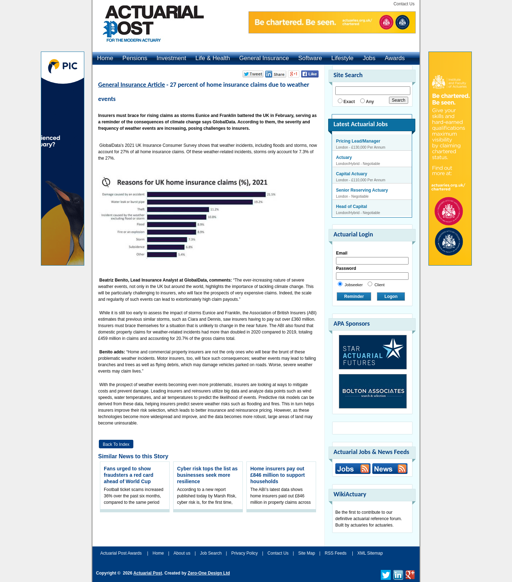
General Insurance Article (131, 85)
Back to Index (116, 444)
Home (105, 58)
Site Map (306, 553)
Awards (395, 58)
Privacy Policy (244, 553)
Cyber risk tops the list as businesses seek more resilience (207, 475)
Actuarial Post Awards (121, 553)
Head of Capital (351, 206)
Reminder (354, 296)
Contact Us (404, 3)
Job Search (211, 553)
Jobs (369, 58)
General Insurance (264, 58)
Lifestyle (342, 58)
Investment (171, 58)
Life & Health (212, 58)
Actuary (344, 157)
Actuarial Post (147, 573)
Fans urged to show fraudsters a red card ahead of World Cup (128, 475)
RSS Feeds (335, 553)
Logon (391, 296)
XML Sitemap (370, 553)
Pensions (134, 58)
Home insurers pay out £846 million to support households (277, 475)
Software (310, 58)
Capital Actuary (351, 173)
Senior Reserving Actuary (362, 190)
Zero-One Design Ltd (209, 573)
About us (182, 553)
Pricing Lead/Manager (358, 141)
